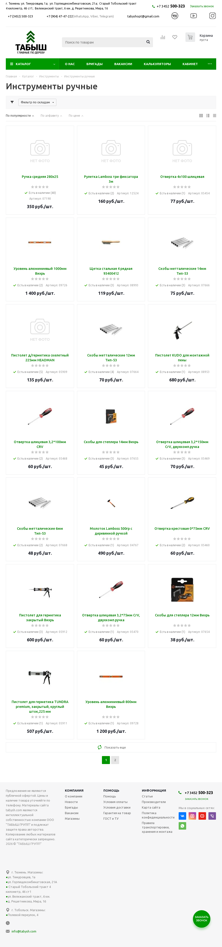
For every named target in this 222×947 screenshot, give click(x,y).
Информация (154, 790)
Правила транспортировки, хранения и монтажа (157, 827)
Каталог (23, 64)
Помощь (111, 790)
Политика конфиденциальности (158, 815)
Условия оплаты (115, 801)
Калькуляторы (157, 64)
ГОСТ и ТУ (111, 818)
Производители (154, 801)
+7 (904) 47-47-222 (59, 16)
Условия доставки (116, 807)
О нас (70, 64)
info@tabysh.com (24, 931)
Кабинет (190, 64)
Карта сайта (151, 807)
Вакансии (123, 64)
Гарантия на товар (117, 813)
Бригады (94, 64)
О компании (73, 796)
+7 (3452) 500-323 (20, 16)
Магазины (72, 818)
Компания (74, 790)
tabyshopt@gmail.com (143, 16)
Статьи (147, 796)
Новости (71, 801)
